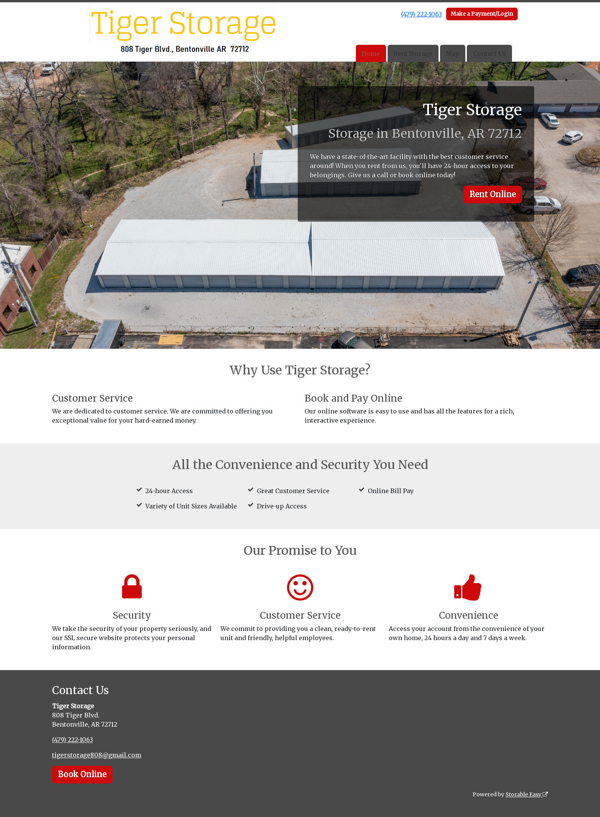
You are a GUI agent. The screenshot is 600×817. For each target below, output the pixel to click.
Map (453, 53)
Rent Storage (412, 53)
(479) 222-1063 (421, 14)
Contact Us (489, 53)
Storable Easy (526, 794)
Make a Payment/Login (482, 13)
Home (371, 53)
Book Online (82, 774)
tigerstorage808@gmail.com (96, 755)
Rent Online (493, 194)
